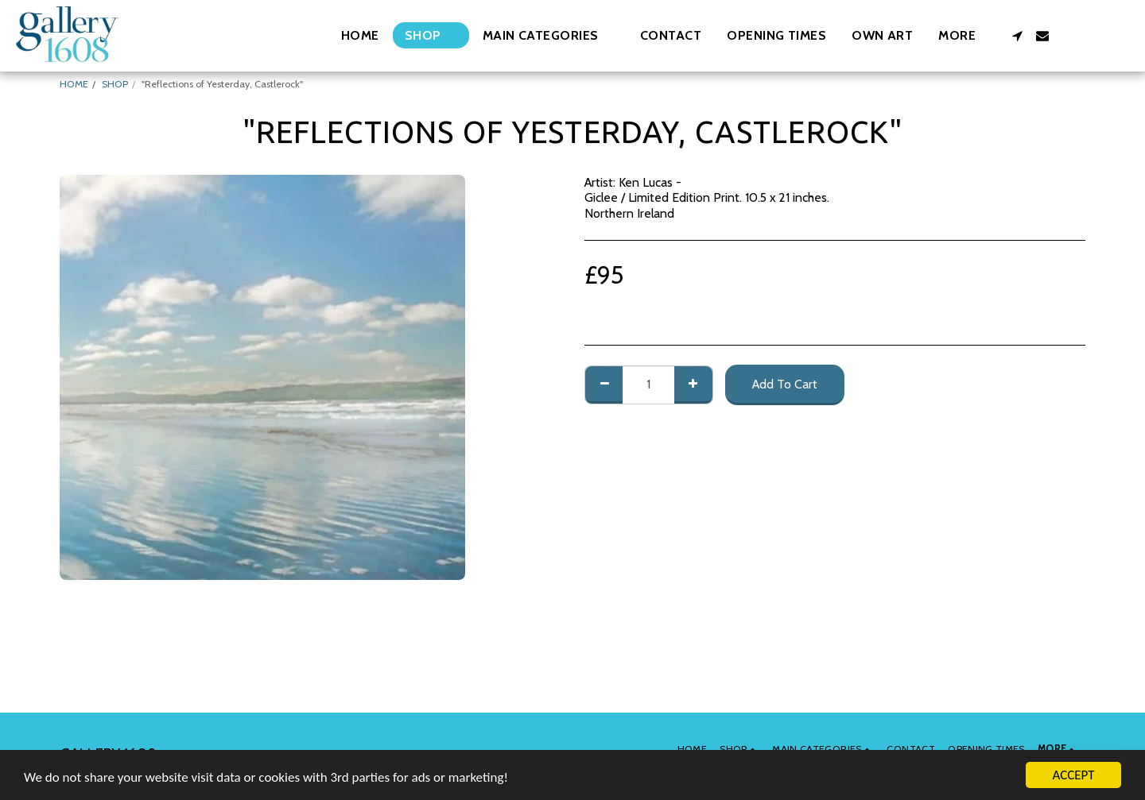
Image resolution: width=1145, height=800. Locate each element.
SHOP (115, 84)
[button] (549, 35)
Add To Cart (784, 384)
